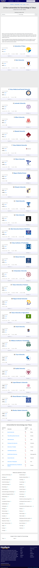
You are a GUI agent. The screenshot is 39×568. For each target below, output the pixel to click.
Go (36, 14)
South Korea (32, 548)
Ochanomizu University (19, 271)
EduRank (24, 9)
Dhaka (21, 556)
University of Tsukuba (12, 446)
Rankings (28, 55)
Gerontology (17, 4)
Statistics (10, 55)
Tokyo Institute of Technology (19, 243)
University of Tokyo (19, 46)
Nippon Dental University (19, 298)
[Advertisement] (9, 25)
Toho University (19, 215)
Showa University (19, 257)
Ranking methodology (5, 564)
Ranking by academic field (19, 12)
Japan (24, 4)
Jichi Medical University (12, 450)
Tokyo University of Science (19, 284)
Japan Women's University (19, 382)
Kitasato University (19, 187)
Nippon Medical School (19, 173)
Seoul (21, 550)
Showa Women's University (19, 396)
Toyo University (19, 354)
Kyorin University (11, 432)
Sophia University (19, 368)
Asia (21, 4)
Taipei (21, 553)
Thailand (31, 555)
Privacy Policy (35, 567)
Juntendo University (19, 103)
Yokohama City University (12, 443)
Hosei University (19, 326)
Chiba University (11, 439)
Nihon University (19, 117)
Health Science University (12, 454)
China (31, 550)
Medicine (12, 4)
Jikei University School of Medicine (19, 229)
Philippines (32, 553)
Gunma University (11, 457)
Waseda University (19, 131)
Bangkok (21, 555)
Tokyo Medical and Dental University (19, 89)
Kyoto (21, 548)
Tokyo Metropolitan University (13, 435)
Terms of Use (30, 567)
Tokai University (19, 201)
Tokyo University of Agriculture (19, 312)
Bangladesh (32, 556)
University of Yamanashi (12, 461)
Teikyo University (19, 159)
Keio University (19, 60)
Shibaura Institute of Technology (19, 340)
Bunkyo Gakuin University (19, 410)
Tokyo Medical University (19, 145)
